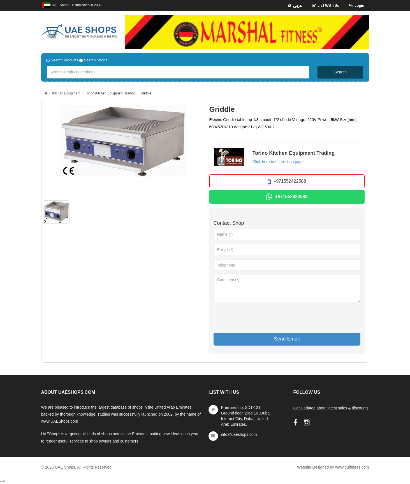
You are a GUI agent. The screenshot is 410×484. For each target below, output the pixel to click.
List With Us (328, 5)
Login (359, 5)
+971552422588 (287, 182)
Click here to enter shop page (278, 161)
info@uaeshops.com (239, 434)
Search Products (64, 60)
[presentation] (256, 317)
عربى (297, 5)
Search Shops (95, 60)
